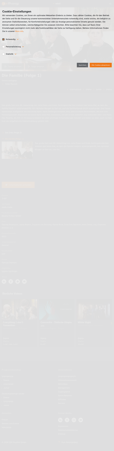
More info (19, 31)
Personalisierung (13, 46)
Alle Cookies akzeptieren (101, 65)
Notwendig (10, 39)
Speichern (82, 65)
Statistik (9, 54)
